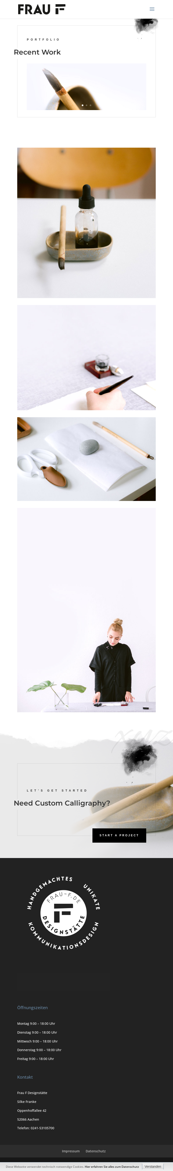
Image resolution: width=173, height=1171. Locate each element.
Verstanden (153, 1166)
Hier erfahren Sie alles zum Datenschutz (112, 1167)
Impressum (71, 1151)
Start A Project (119, 835)
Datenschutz (96, 1151)
